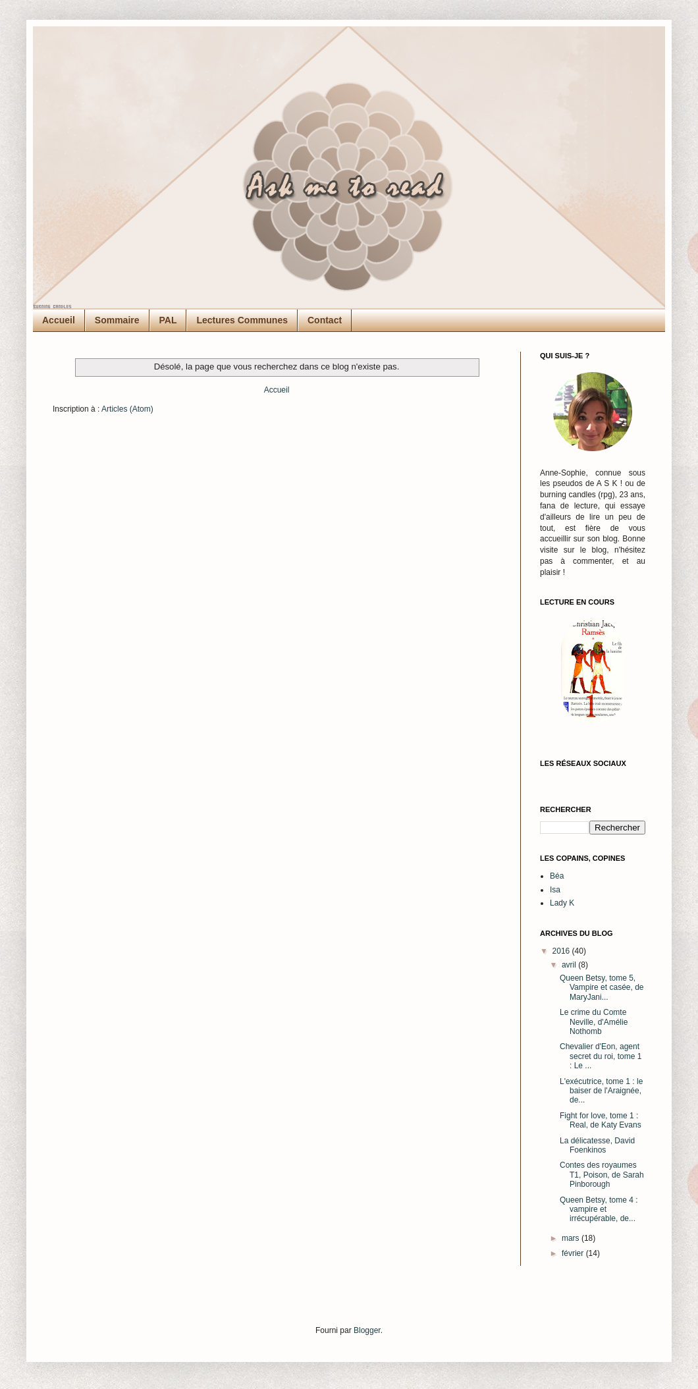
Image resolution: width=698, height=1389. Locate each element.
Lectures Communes (241, 320)
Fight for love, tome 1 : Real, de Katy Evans (600, 1120)
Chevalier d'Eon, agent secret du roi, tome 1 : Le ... (600, 1056)
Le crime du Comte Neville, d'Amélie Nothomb (594, 1022)
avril (570, 964)
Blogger (367, 1330)
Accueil (58, 320)
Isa (555, 889)
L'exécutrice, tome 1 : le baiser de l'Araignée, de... (601, 1091)
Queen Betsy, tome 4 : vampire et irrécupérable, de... (599, 1209)
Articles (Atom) (127, 409)
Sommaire (117, 320)
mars (571, 1238)
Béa (557, 876)
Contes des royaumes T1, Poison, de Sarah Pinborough (602, 1174)
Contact (325, 320)
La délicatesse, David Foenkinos (597, 1145)
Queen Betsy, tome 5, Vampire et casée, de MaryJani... (602, 987)
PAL (168, 320)
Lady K (562, 903)
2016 (562, 951)
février (574, 1253)
